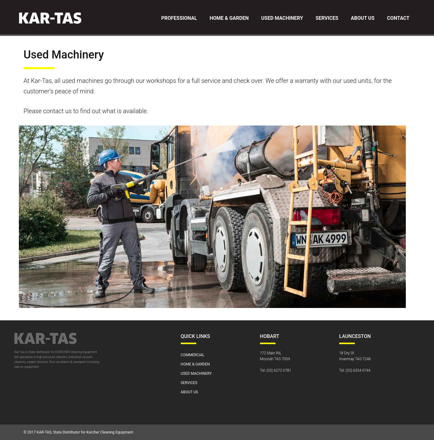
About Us (362, 18)
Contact (398, 18)
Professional (179, 18)
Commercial (193, 355)
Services (326, 18)
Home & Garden (229, 18)
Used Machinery (282, 18)
